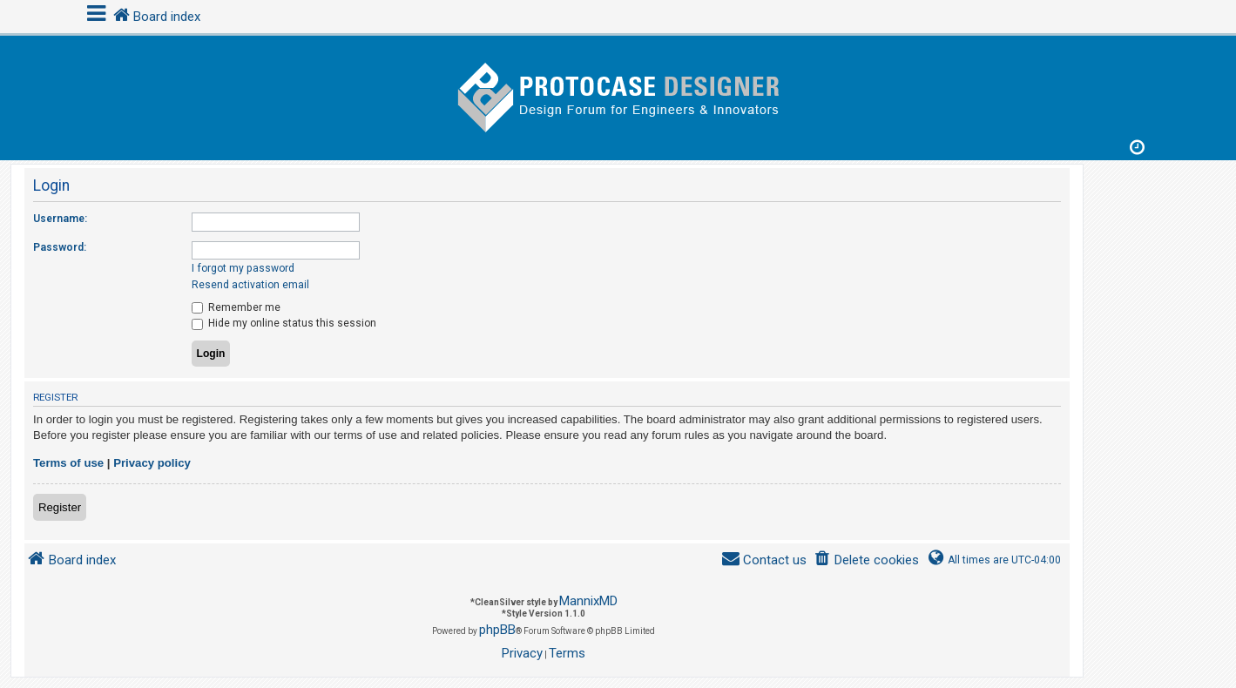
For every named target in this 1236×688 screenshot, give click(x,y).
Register (59, 507)
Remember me (236, 307)
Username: (60, 218)
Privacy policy (152, 462)
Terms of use (68, 462)
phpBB (497, 629)
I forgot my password (243, 268)
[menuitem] (866, 560)
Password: (59, 247)
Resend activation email (250, 285)
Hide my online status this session (284, 323)
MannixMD (588, 601)
